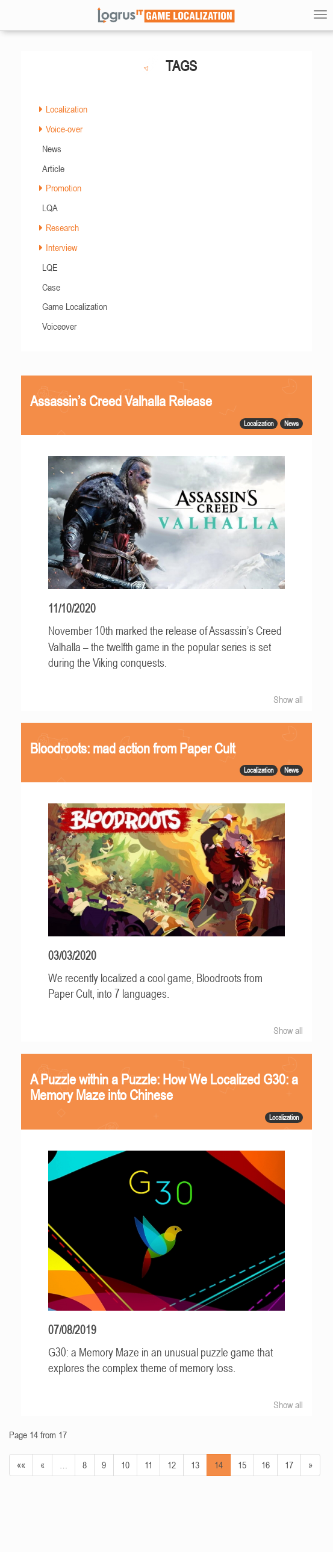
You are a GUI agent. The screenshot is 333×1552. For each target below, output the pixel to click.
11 (148, 1464)
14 (218, 1464)
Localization (66, 109)
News (51, 148)
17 (289, 1464)
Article (53, 168)
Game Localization (74, 306)
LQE (50, 267)
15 (242, 1464)
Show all (288, 699)
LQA (50, 207)
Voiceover (59, 326)
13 (195, 1464)
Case (51, 287)
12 (171, 1464)
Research (62, 227)
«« (21, 1464)
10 (125, 1464)
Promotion (63, 187)
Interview (61, 247)
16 (265, 1464)
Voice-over (64, 128)
